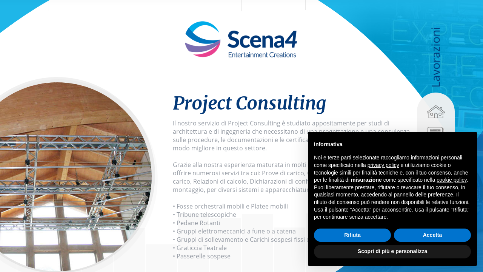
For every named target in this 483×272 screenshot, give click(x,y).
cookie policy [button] (451, 180)
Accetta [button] (432, 235)
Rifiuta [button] (352, 235)
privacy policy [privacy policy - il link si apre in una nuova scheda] (383, 165)
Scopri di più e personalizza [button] (392, 251)
